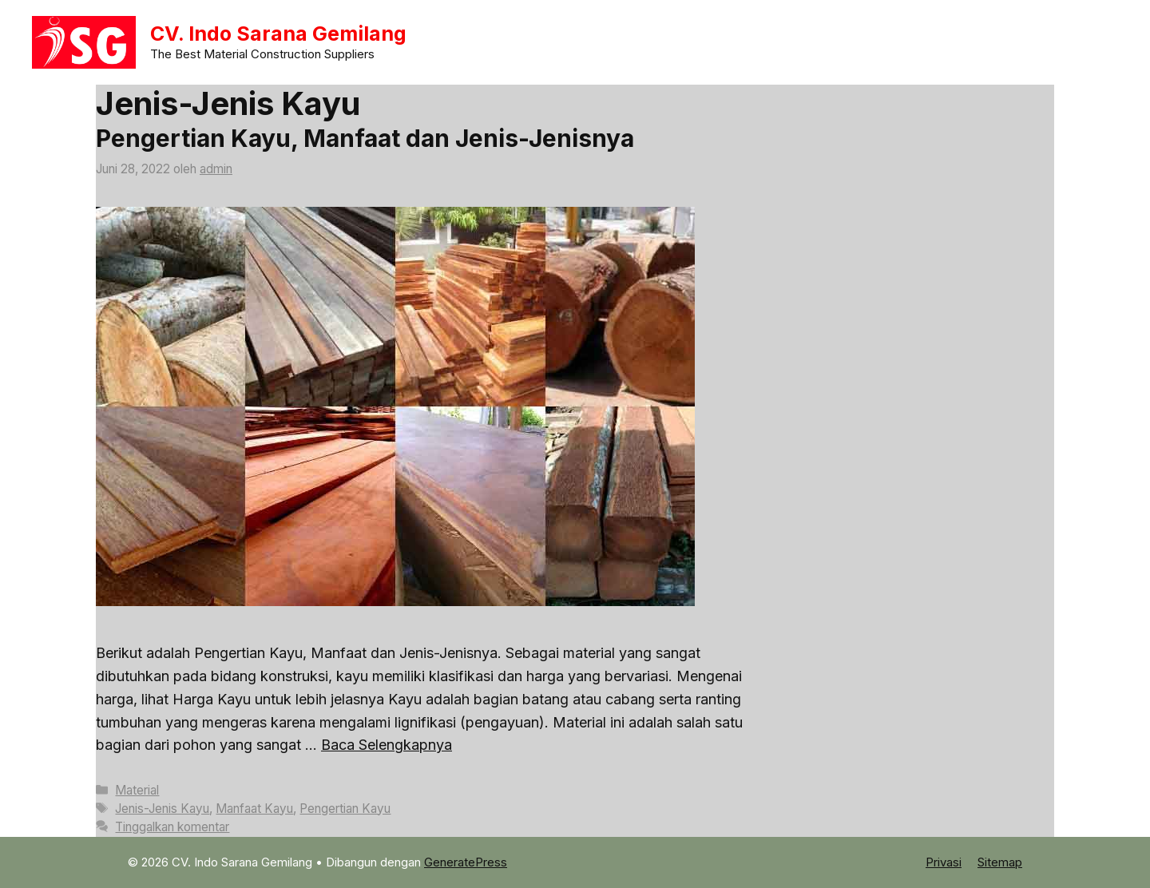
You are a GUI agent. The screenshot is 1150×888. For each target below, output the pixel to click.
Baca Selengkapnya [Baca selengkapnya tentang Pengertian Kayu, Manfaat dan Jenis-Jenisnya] (386, 744)
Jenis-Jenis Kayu (162, 808)
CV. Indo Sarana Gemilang (278, 34)
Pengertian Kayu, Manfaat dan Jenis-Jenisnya (365, 138)
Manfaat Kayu (254, 808)
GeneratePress (465, 862)
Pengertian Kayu (345, 808)
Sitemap (1000, 862)
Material (137, 790)
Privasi (944, 862)
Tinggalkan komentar (172, 826)
